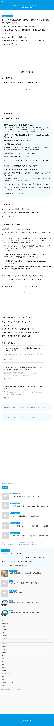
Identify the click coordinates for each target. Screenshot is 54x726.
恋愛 (3, 664)
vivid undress (5, 623)
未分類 (3, 667)
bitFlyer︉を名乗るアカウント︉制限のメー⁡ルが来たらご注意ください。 (25, 407)
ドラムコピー (5, 644)
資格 (3, 679)
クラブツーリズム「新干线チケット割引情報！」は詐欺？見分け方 (29, 536)
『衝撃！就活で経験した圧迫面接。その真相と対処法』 (25, 612)
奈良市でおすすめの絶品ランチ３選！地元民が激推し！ (25, 583)
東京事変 (4, 670)
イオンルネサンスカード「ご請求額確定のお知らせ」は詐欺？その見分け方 (24, 542)
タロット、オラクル (7, 638)
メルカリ (4, 652)
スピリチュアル (6, 635)
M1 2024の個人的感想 (15, 593)
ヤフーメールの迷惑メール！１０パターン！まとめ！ (20, 417)
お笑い (3, 626)
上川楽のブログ (27, 8)
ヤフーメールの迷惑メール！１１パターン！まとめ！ (25, 496)
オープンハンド (6, 629)
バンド (3, 649)
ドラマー (4, 641)
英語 (3, 676)
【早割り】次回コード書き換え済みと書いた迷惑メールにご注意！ (29, 506)
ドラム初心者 (5, 646)
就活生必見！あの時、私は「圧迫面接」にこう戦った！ (25, 602)
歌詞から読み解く (6, 673)
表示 (31, 72)
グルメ (3, 632)
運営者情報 (32, 717)
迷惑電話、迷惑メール (8, 483)
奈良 (3, 661)
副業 (3, 658)
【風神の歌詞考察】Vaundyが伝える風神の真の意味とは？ (26, 573)
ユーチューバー (6, 655)
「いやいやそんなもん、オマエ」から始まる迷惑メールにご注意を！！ (30, 526)
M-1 (3, 620)
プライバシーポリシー (24, 717)
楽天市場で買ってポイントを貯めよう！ (11, 689)
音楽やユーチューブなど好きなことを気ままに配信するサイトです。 (27, 722)
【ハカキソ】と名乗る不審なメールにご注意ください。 (26, 516)
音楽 (3, 685)
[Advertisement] (27, 60)
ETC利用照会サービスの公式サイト (13, 229)
